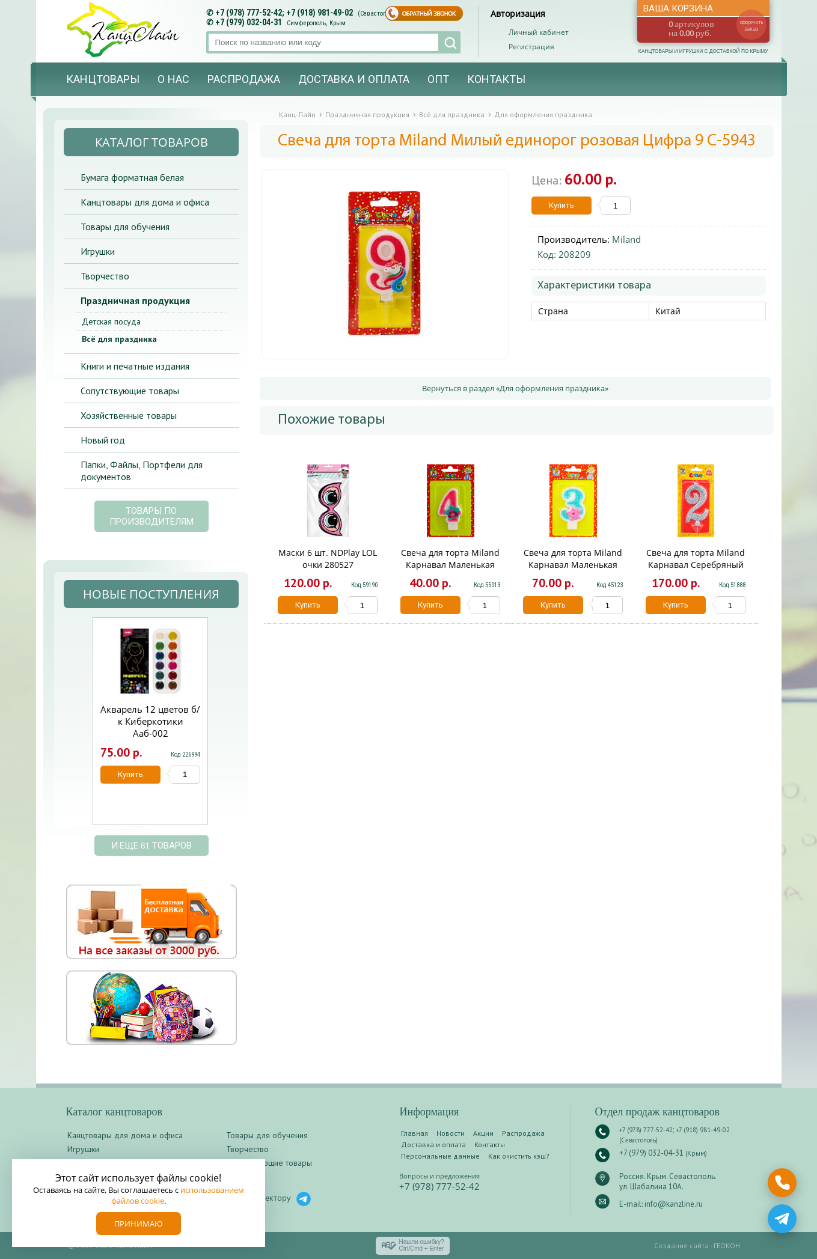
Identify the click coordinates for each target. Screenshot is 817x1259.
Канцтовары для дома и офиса (145, 202)
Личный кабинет (539, 32)
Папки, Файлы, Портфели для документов (142, 471)
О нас (173, 79)
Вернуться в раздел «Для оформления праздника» (515, 388)
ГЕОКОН (727, 1245)
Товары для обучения (125, 227)
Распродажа (243, 79)
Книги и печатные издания (135, 366)
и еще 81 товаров (151, 845)
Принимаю (138, 1223)
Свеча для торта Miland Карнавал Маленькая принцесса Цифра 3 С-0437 (573, 570)
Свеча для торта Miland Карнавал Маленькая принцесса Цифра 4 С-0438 (450, 570)
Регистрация (531, 46)
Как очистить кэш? (518, 1155)
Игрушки (98, 251)
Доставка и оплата (353, 79)
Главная (414, 1133)
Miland (626, 239)
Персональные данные (440, 1155)
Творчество (105, 276)
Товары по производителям (151, 516)
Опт (438, 79)
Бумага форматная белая (132, 177)
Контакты (496, 79)
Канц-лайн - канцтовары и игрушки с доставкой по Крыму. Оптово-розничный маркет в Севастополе (124, 29)
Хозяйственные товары (129, 415)
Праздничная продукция (135, 300)
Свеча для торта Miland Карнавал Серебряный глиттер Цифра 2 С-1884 (695, 564)
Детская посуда (111, 321)
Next (222, 727)
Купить (561, 205)
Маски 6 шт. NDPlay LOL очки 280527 (327, 558)
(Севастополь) (378, 13)
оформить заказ (751, 25)
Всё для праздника (119, 339)
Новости (450, 1133)
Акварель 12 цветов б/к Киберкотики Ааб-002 (150, 721)
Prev (78, 727)
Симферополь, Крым (316, 23)
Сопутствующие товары (130, 391)
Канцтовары (102, 79)
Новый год (103, 440)
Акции (483, 1133)
